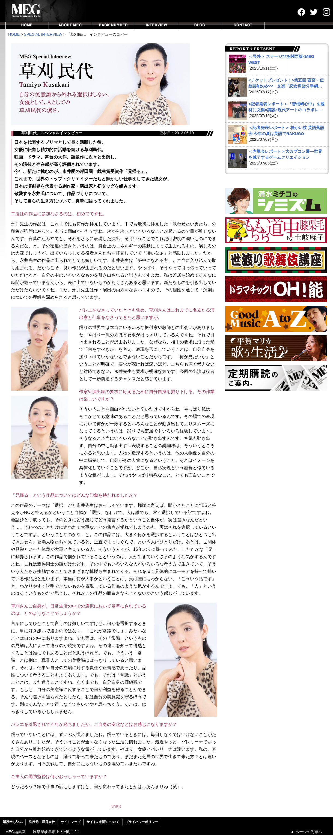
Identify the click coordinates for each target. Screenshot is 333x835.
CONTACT (242, 25)
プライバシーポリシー (141, 822)
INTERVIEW (156, 25)
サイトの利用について (103, 822)
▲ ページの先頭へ (306, 832)
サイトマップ (71, 822)
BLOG (199, 25)
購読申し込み (13, 822)
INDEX (115, 806)
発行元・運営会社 (42, 822)
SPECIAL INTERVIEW (43, 34)
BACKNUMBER (113, 25)
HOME (27, 25)
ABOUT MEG (70, 25)
